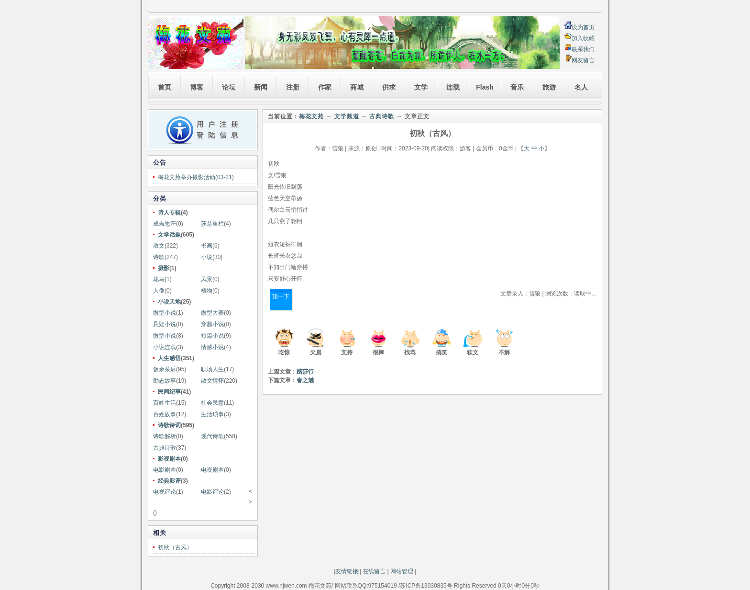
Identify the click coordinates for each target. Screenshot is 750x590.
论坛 (228, 87)
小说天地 (169, 301)
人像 (159, 290)
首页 (164, 87)
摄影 (163, 268)
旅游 (549, 87)
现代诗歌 (212, 436)
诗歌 (159, 257)
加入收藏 (583, 38)
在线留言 (373, 571)
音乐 (517, 87)
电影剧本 (164, 469)
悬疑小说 (164, 324)
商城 (357, 87)
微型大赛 (212, 312)
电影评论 (212, 491)
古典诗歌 (164, 447)
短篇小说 (212, 335)
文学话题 (169, 234)
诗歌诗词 (169, 425)
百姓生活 (164, 402)
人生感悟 (169, 358)
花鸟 (159, 279)
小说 (206, 257)
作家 (324, 87)
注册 (292, 87)
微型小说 (164, 312)
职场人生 (212, 369)
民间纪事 (169, 391)
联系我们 (583, 49)
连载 (453, 87)
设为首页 (583, 27)
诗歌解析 (164, 436)
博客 (196, 87)
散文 (159, 245)
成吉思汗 (164, 223)
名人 (581, 87)
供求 (389, 87)
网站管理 (401, 571)
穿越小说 (212, 324)
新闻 (260, 87)
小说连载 (164, 347)
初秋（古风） (175, 547)
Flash (485, 87)
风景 (206, 279)
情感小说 (212, 347)
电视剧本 (212, 469)
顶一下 (280, 296)
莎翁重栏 (212, 223)
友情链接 (346, 571)
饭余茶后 (164, 369)
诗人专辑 (169, 212)
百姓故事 (164, 414)
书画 (206, 245)
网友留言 (583, 60)
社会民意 (212, 402)
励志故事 (164, 380)
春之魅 (305, 380)
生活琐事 (212, 414)
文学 (421, 87)
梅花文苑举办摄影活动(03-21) (196, 177)
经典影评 (169, 480)
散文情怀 (212, 380)
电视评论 (164, 491)
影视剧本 (169, 458)
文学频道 (346, 116)
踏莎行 (305, 371)
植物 (206, 290)
